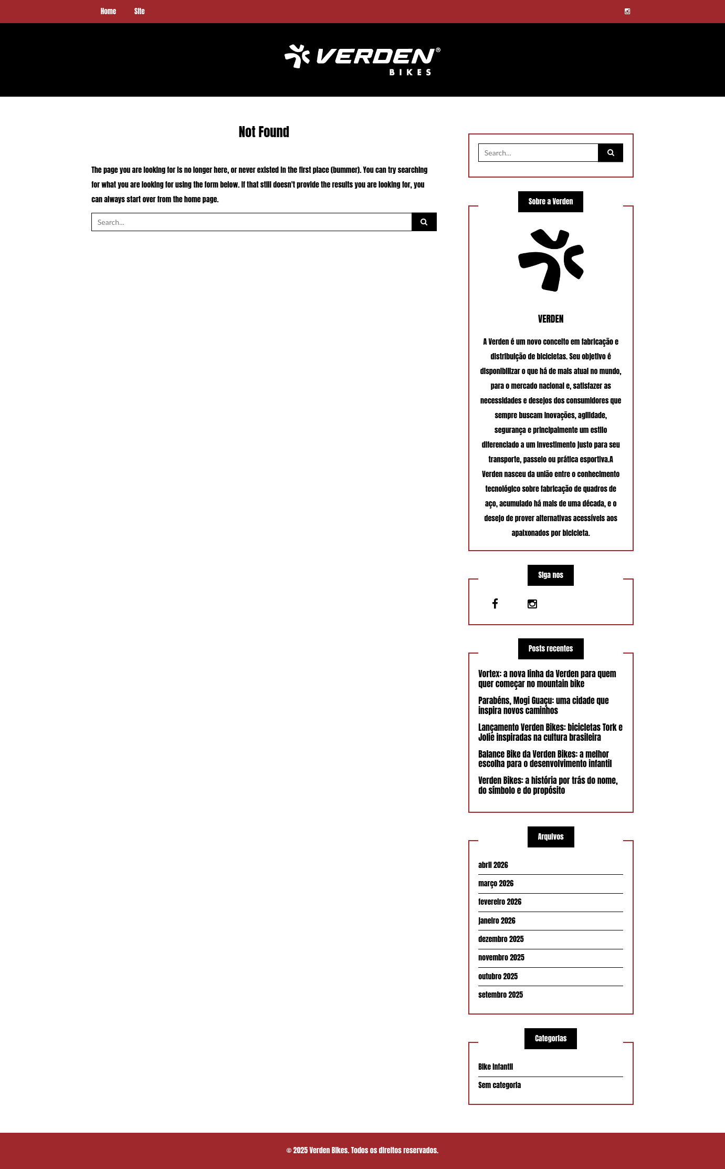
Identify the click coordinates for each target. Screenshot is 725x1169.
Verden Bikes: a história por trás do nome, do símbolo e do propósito (547, 786)
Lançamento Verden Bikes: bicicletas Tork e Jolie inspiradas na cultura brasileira (550, 732)
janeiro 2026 (496, 920)
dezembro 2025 (500, 939)
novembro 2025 (501, 957)
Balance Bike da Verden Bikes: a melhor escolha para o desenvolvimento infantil (545, 759)
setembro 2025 (500, 994)
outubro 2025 (498, 976)
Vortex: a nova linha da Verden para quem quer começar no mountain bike (547, 679)
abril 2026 (493, 865)
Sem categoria (499, 1085)
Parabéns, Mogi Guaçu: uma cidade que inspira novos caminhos (543, 706)
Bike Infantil (495, 1066)
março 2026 (495, 883)
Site (139, 11)
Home (108, 11)
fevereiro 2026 (499, 902)
